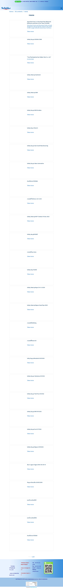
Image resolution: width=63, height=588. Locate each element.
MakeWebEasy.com (33, 587)
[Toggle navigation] (61, 8)
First (29, 557)
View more (30, 31)
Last (33, 557)
